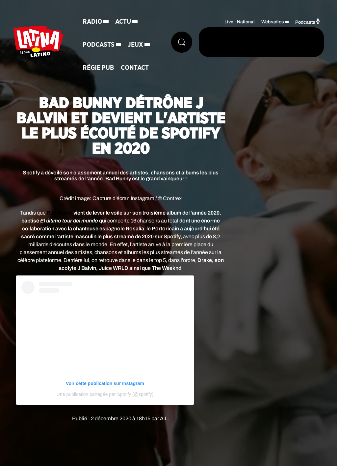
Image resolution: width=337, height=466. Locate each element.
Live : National (239, 21)
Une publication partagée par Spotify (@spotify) (105, 394)
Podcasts (99, 44)
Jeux (135, 44)
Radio (92, 21)
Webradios (272, 21)
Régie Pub (98, 68)
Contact (135, 68)
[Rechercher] (181, 42)
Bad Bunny (59, 213)
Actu (123, 21)
